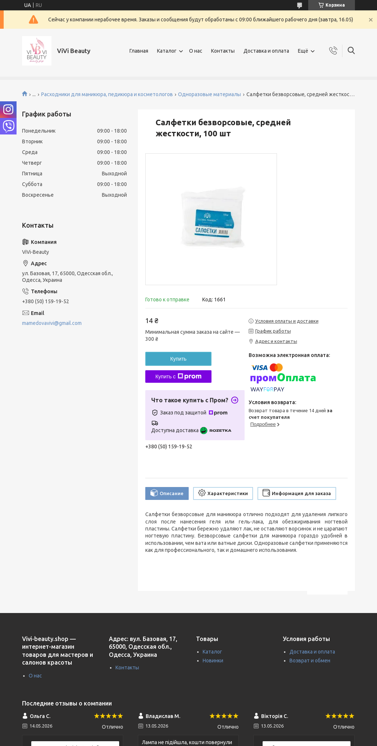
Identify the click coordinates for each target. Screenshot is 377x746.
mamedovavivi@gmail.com (52, 323)
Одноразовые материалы (209, 94)
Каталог (167, 51)
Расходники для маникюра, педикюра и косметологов (107, 94)
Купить (178, 359)
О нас (195, 51)
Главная (138, 51)
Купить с (178, 376)
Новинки (213, 660)
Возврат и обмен (309, 660)
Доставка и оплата (266, 51)
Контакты (223, 51)
